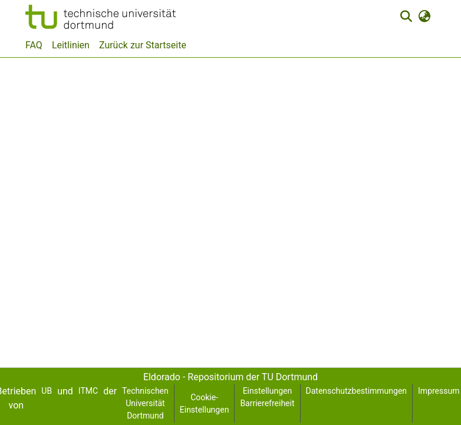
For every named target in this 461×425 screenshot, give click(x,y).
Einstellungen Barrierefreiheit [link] (267, 397)
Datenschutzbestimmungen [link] (356, 391)
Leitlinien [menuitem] (71, 45)
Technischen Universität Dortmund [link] (145, 403)
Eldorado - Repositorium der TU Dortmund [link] (230, 377)
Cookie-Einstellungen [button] (204, 403)
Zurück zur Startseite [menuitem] (142, 45)
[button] (100, 17)
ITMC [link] (88, 391)
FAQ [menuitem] (33, 45)
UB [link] (46, 391)
